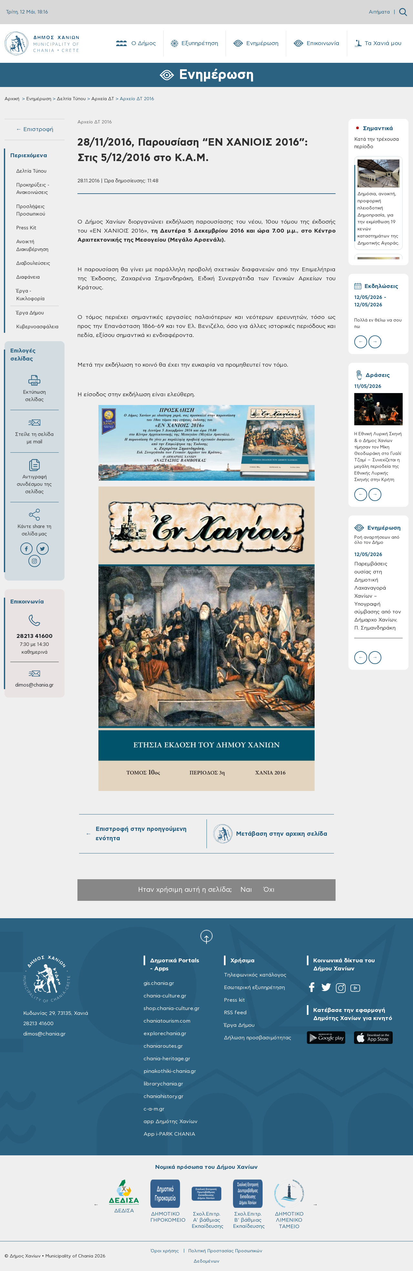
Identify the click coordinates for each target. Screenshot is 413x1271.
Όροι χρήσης (165, 1251)
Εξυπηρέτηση (194, 43)
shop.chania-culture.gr (172, 1008)
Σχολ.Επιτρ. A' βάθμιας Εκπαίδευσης (208, 1204)
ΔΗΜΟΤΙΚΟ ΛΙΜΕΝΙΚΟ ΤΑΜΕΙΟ (289, 1204)
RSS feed (235, 1012)
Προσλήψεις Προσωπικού (30, 210)
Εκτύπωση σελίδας (34, 388)
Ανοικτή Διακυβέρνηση (32, 245)
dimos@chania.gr (34, 685)
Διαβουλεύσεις (33, 263)
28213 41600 (34, 636)
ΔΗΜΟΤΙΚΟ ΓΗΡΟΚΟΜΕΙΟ (168, 1201)
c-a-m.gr (154, 1109)
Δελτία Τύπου (71, 99)
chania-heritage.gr (167, 1058)
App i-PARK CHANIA (169, 1134)
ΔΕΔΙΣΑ (124, 1196)
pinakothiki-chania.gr (170, 1071)
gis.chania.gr (159, 983)
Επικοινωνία (316, 43)
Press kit (234, 1000)
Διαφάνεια (28, 277)
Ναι (246, 889)
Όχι (269, 889)
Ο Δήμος (135, 43)
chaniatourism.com (167, 1021)
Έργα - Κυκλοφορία (30, 295)
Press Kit (26, 228)
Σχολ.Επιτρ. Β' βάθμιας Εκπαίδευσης (249, 1204)
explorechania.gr (165, 1033)
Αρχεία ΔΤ (102, 99)
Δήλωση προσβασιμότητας (257, 1037)
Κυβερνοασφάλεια (37, 326)
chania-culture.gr (165, 995)
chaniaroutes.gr (163, 1046)
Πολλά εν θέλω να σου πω (378, 323)
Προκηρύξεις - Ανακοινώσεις (32, 189)
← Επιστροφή (34, 129)
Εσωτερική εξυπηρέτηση (254, 987)
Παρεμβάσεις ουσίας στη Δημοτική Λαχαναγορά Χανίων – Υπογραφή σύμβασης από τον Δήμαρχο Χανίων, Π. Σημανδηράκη (377, 596)
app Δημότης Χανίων (170, 1121)
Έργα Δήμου (30, 313)
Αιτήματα (379, 12)
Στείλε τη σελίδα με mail (34, 430)
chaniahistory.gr (164, 1096)
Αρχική (12, 99)
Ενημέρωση (255, 43)
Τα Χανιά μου (378, 43)
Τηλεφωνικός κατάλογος (255, 974)
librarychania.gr (163, 1083)
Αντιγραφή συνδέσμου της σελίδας (34, 476)
